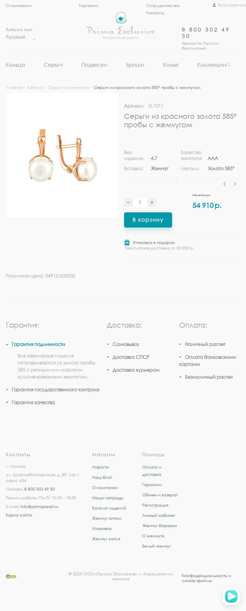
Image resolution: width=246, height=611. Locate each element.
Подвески (94, 64)
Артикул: (134, 106)
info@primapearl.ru (40, 506)
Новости (100, 466)
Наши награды (107, 497)
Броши (135, 64)
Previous (226, 185)
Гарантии (89, 5)
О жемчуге (153, 535)
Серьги (53, 64)
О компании (19, 5)
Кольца (15, 64)
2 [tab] (185, 182)
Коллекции (211, 64)
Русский (19, 37)
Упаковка (102, 528)
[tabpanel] (152, 162)
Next (235, 185)
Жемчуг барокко (159, 525)
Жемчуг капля (106, 538)
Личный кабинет (158, 515)
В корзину (148, 219)
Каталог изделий (109, 507)
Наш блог (102, 477)
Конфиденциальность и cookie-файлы (206, 578)
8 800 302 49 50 (39, 488)
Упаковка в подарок (154, 242)
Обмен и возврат (160, 494)
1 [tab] (176, 182)
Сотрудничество (162, 5)
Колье (171, 64)
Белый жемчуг (156, 545)
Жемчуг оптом (106, 518)
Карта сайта (19, 514)
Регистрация (155, 504)
